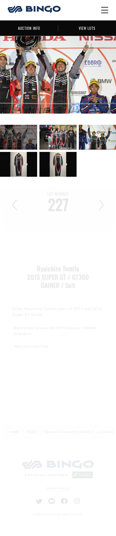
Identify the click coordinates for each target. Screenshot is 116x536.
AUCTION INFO (29, 28)
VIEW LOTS (87, 28)
